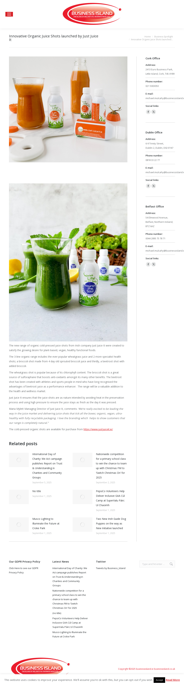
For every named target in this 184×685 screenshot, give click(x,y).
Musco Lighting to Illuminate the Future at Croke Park (45, 523)
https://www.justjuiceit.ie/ (98, 429)
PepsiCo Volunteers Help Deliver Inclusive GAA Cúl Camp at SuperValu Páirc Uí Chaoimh (110, 498)
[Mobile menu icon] (9, 14)
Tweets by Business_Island (110, 568)
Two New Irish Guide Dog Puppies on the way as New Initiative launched (111, 523)
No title (36, 491)
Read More (173, 680)
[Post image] (19, 460)
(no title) (56, 613)
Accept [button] (159, 680)
